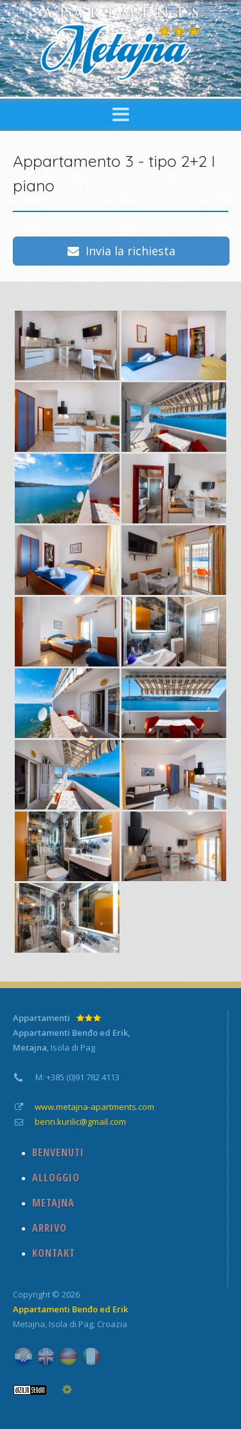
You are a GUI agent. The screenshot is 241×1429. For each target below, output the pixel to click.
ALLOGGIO (56, 1178)
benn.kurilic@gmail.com (80, 1121)
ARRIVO (49, 1228)
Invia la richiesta (121, 250)
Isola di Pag (71, 1324)
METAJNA (53, 1203)
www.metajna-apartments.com (94, 1107)
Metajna (29, 1324)
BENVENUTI (58, 1152)
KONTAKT (53, 1253)
